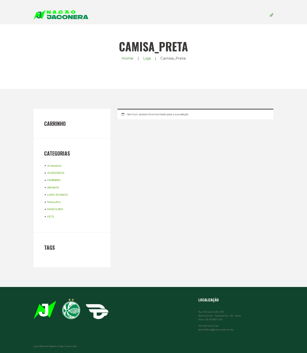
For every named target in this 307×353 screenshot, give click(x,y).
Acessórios (54, 165)
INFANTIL (53, 187)
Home (127, 58)
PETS (50, 216)
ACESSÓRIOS (55, 173)
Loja (147, 58)
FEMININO (53, 180)
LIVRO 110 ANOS (57, 194)
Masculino (53, 202)
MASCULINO (55, 209)
